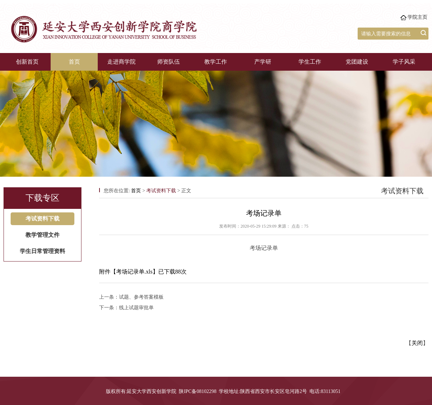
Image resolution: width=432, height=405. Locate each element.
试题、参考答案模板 (141, 297)
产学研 (262, 62)
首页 (74, 62)
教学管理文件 (42, 235)
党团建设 (357, 62)
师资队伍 (168, 62)
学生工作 (310, 62)
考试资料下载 (42, 219)
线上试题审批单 (136, 307)
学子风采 (404, 62)
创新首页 (27, 62)
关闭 (417, 343)
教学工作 (215, 62)
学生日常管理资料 (42, 251)
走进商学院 (121, 62)
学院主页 (417, 17)
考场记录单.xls (134, 272)
